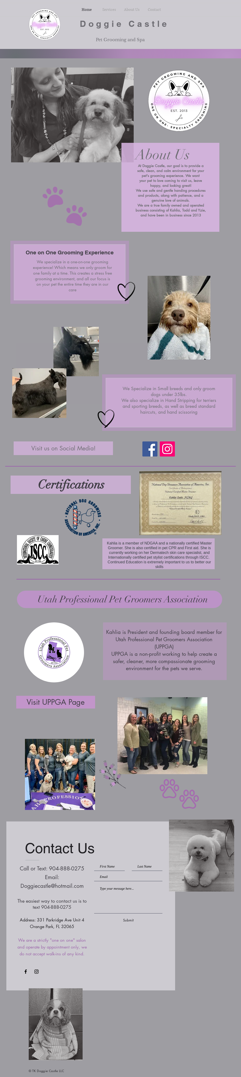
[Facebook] (149, 448)
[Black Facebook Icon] (25, 971)
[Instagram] (167, 448)
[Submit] (128, 920)
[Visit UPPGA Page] (55, 702)
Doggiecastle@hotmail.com (52, 885)
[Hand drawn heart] (126, 292)
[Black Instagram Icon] (36, 971)
